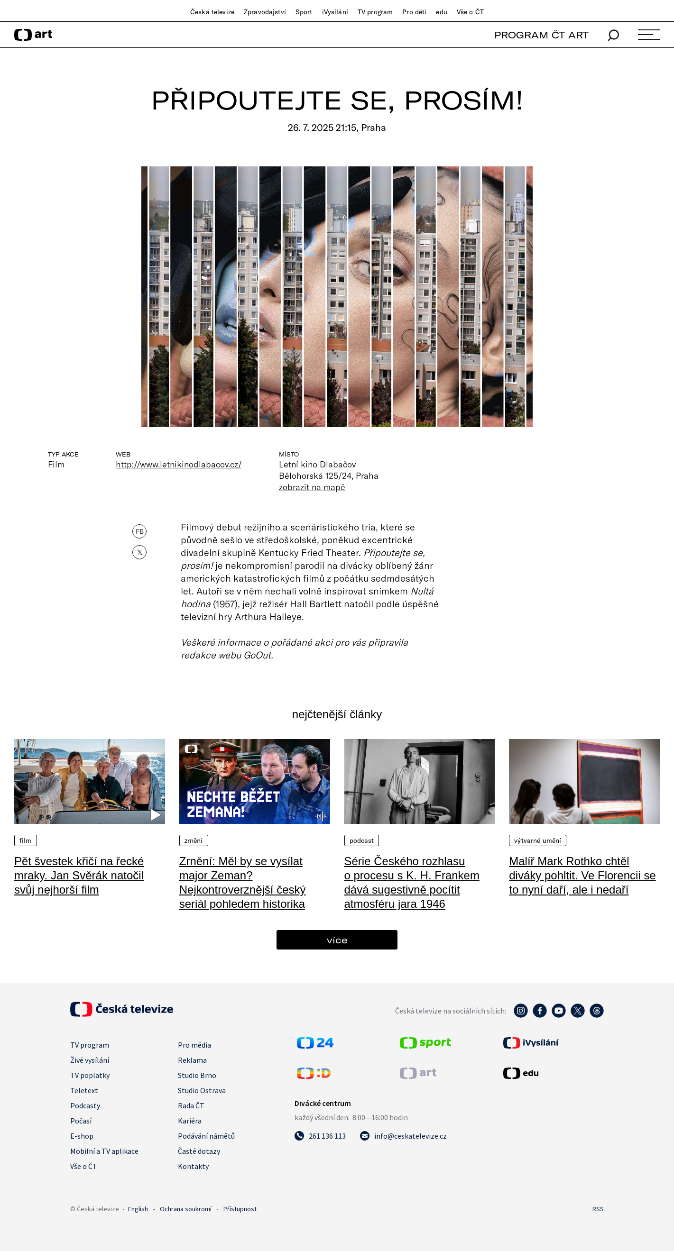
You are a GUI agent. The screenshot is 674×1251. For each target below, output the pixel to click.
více (337, 940)
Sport (304, 12)
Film (25, 840)
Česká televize (212, 12)
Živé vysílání (89, 1060)
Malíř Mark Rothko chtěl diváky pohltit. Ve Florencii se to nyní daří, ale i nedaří (582, 875)
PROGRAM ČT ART (541, 35)
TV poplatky (90, 1075)
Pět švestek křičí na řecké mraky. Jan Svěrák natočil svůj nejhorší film (79, 875)
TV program (375, 12)
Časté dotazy (199, 1151)
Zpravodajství (265, 12)
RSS (598, 1209)
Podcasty (85, 1105)
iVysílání (335, 12)
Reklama (192, 1060)
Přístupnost (240, 1209)
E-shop (81, 1136)
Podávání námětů (206, 1136)
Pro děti (414, 12)
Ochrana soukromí (186, 1209)
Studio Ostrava (202, 1090)
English (138, 1209)
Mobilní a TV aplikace (104, 1151)
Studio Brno (197, 1075)
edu (441, 12)
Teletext (84, 1090)
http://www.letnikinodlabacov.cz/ (179, 464)
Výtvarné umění (537, 840)
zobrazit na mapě (312, 487)
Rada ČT (191, 1105)
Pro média (194, 1045)
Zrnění (194, 840)
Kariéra (190, 1120)
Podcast (362, 840)
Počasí (81, 1120)
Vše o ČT (470, 12)
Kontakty (193, 1166)
